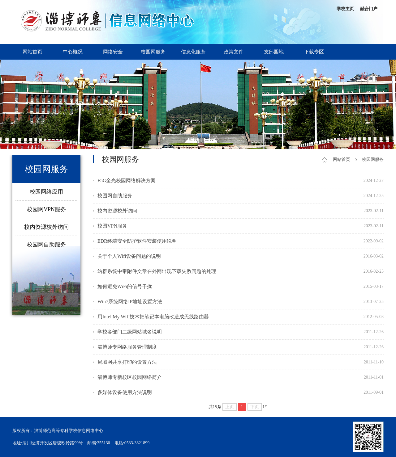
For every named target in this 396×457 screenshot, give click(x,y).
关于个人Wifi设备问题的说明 (129, 256)
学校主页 (345, 8)
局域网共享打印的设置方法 (127, 362)
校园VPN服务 (112, 225)
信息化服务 (193, 51)
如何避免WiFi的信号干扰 (124, 286)
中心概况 (73, 51)
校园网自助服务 (46, 244)
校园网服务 (153, 51)
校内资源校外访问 (46, 227)
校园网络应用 (46, 192)
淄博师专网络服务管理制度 (127, 347)
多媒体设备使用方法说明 (124, 392)
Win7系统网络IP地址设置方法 (129, 301)
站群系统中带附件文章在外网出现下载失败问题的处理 (156, 271)
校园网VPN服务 (46, 209)
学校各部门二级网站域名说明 (129, 331)
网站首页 (32, 51)
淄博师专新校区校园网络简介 (129, 377)
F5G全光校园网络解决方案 (126, 180)
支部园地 (274, 51)
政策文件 (233, 51)
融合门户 (368, 8)
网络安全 (113, 51)
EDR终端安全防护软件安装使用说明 (137, 241)
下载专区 (314, 51)
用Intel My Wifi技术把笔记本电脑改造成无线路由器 (153, 316)
